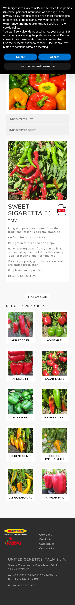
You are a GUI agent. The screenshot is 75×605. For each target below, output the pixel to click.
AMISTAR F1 (55, 340)
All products (37, 297)
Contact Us (47, 548)
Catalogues (46, 544)
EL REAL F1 (20, 417)
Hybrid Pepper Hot (21, 119)
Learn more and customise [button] (37, 66)
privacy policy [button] (11, 15)
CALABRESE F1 (54, 379)
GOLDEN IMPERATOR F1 (54, 457)
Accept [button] (54, 56)
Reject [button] (20, 56)
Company (45, 534)
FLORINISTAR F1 (54, 417)
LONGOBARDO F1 (20, 497)
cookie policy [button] (11, 27)
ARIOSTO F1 (20, 379)
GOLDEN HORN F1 (20, 456)
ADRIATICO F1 (20, 340)
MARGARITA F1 (55, 497)
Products (45, 539)
